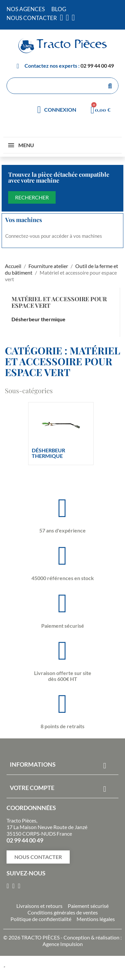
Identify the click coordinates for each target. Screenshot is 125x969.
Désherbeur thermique (38, 319)
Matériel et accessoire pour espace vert (59, 302)
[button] (38, 857)
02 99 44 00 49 (97, 65)
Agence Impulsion (63, 944)
